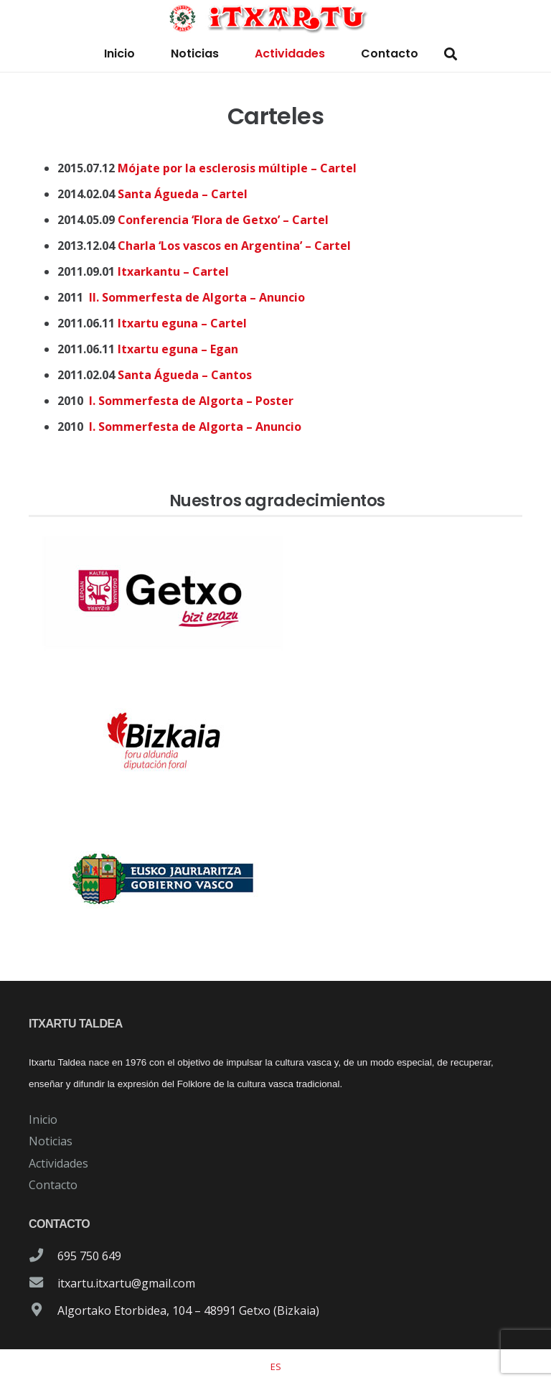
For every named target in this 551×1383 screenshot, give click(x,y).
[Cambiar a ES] (275, 1366)
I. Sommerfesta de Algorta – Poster (191, 401)
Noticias (50, 1141)
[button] (450, 54)
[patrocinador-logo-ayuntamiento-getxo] (275, 593)
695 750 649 (89, 1256)
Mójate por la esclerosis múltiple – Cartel (237, 168)
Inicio (43, 1119)
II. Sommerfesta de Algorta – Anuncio (197, 297)
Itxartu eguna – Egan (178, 349)
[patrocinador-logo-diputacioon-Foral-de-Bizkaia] (275, 736)
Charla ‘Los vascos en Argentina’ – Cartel (234, 245)
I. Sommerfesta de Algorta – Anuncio (195, 426)
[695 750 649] (43, 1256)
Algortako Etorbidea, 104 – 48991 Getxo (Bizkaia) (188, 1310)
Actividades (58, 1163)
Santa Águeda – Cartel (183, 194)
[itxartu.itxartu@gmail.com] (43, 1283)
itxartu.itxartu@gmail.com (126, 1283)
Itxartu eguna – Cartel (182, 323)
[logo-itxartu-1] (276, 18)
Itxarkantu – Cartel (173, 271)
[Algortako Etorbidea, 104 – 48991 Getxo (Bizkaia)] (43, 1310)
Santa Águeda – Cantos (185, 375)
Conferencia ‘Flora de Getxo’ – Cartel (223, 220)
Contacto (53, 1185)
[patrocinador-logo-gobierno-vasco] (275, 879)
